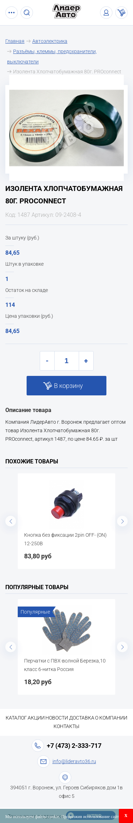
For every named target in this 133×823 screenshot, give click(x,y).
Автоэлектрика (49, 41)
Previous (10, 521)
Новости (56, 718)
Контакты (66, 726)
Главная (14, 41)
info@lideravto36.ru (74, 761)
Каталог (16, 718)
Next (122, 521)
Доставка (81, 718)
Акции (36, 718)
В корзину (68, 385)
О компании (111, 718)
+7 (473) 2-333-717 (74, 745)
